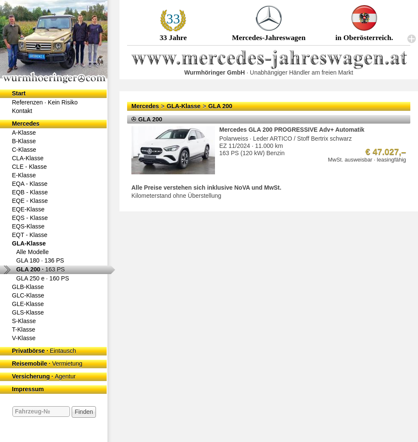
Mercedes (26, 123)
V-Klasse (23, 338)
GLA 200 (220, 106)
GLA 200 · (40, 269)
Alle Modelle (32, 251)
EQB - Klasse (30, 192)
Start (19, 93)
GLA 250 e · (42, 278)
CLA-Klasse (28, 158)
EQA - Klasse (29, 183)
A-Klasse (24, 132)
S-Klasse (24, 321)
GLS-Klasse (28, 312)
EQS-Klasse (28, 226)
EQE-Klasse (28, 209)
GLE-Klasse (28, 303)
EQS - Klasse (30, 217)
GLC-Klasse (28, 295)
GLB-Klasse (28, 286)
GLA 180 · (40, 260)
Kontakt (22, 110)
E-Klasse (24, 175)
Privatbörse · (44, 350)
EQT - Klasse (29, 234)
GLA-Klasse (29, 243)
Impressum (28, 389)
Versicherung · (43, 376)
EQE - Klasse (30, 200)
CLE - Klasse (29, 166)
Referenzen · (45, 102)
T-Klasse (23, 329)
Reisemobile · (47, 363)
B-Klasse (24, 141)
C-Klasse (24, 149)
